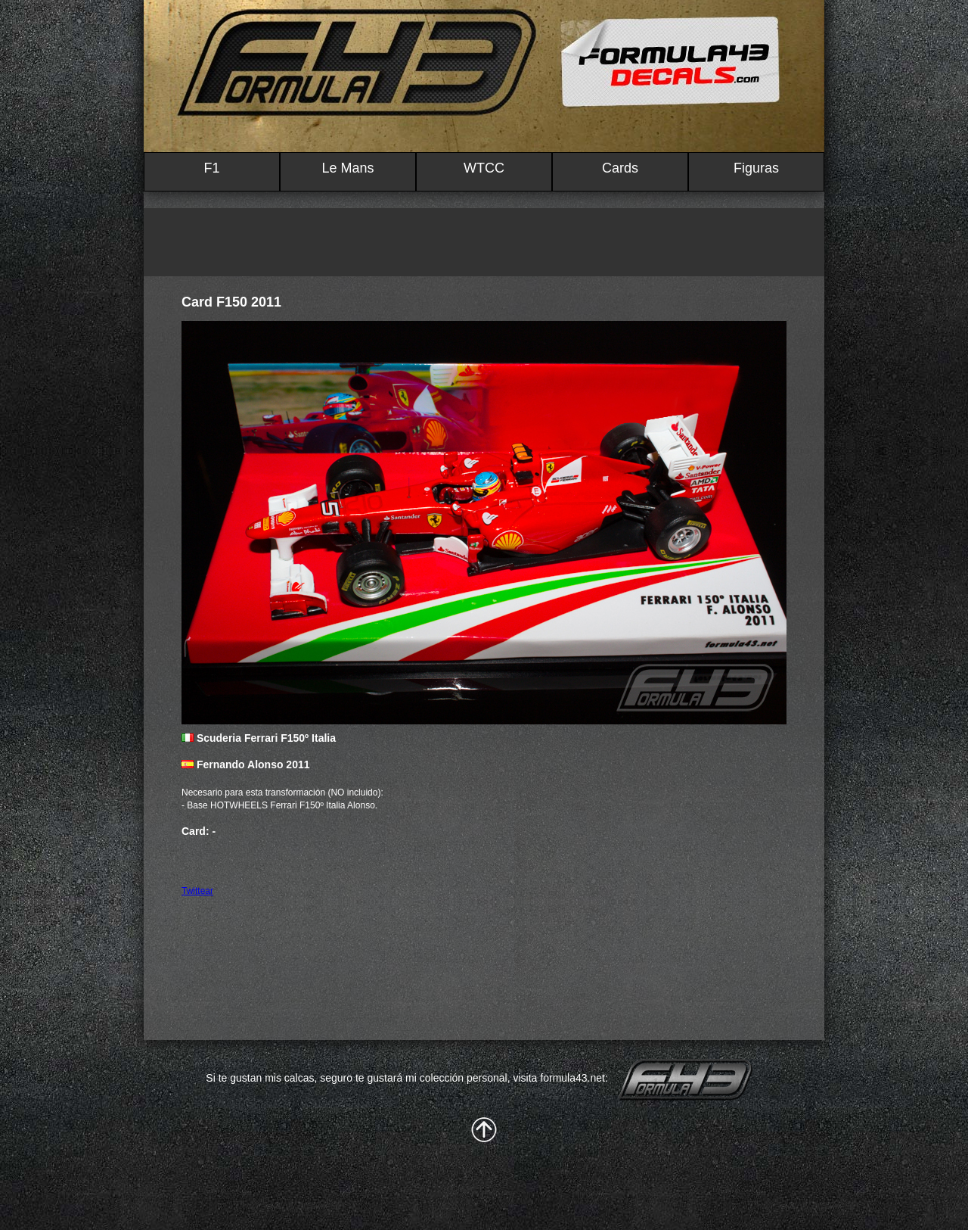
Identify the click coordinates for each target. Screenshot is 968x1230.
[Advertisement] (484, 242)
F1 (211, 168)
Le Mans (347, 168)
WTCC (484, 168)
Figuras (756, 168)
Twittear (197, 891)
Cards (620, 168)
